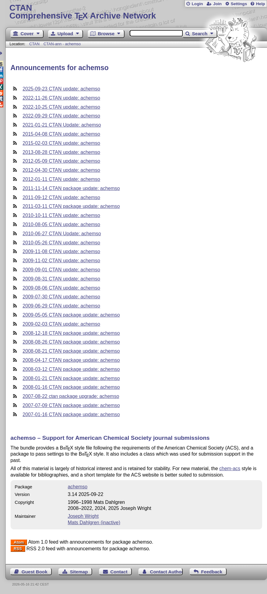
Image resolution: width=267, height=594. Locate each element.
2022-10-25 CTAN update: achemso (61, 107)
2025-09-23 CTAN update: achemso (61, 88)
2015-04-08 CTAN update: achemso (61, 134)
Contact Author (166, 571)
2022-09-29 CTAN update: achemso (61, 115)
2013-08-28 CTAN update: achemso (61, 152)
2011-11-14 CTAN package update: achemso (71, 188)
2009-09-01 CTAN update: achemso (61, 269)
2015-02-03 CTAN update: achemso (61, 143)
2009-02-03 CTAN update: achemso (61, 324)
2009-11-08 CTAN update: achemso (61, 251)
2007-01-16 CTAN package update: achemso (71, 414)
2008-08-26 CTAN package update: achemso (71, 342)
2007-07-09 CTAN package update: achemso (71, 405)
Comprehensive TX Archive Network (136, 12)
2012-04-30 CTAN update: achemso (61, 170)
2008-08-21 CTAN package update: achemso (71, 351)
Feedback (211, 571)
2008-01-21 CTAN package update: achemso (71, 378)
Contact (119, 571)
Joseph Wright (83, 516)
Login (197, 4)
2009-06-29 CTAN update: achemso (61, 305)
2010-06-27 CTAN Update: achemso (62, 233)
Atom (19, 542)
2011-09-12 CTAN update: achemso (61, 197)
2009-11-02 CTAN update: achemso (61, 260)
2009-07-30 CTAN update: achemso (61, 296)
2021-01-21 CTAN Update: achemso (62, 124)
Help (260, 4)
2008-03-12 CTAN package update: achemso (71, 369)
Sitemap (79, 571)
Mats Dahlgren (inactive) (94, 522)
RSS (18, 549)
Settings (239, 4)
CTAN (34, 44)
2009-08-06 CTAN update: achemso (61, 287)
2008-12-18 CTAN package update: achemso (71, 333)
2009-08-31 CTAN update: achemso (61, 278)
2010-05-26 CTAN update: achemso (61, 242)
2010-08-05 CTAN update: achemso (61, 224)
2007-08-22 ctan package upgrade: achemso (71, 396)
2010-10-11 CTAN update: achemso (61, 215)
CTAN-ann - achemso (62, 44)
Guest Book (34, 571)
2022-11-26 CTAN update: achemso (61, 97)
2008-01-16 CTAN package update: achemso (71, 387)
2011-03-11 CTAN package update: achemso (71, 206)
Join (217, 4)
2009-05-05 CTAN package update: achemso (71, 314)
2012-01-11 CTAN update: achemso (61, 179)
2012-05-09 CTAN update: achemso (61, 161)
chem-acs (229, 468)
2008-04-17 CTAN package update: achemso (71, 360)
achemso (77, 486)
